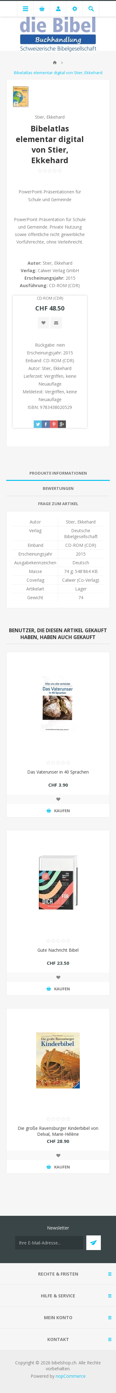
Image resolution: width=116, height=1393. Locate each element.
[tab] (58, 473)
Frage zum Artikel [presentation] (58, 503)
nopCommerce (71, 1376)
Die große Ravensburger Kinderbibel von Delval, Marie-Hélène (58, 1131)
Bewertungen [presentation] (58, 488)
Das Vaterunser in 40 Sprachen (58, 772)
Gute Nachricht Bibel (58, 950)
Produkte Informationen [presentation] (58, 473)
